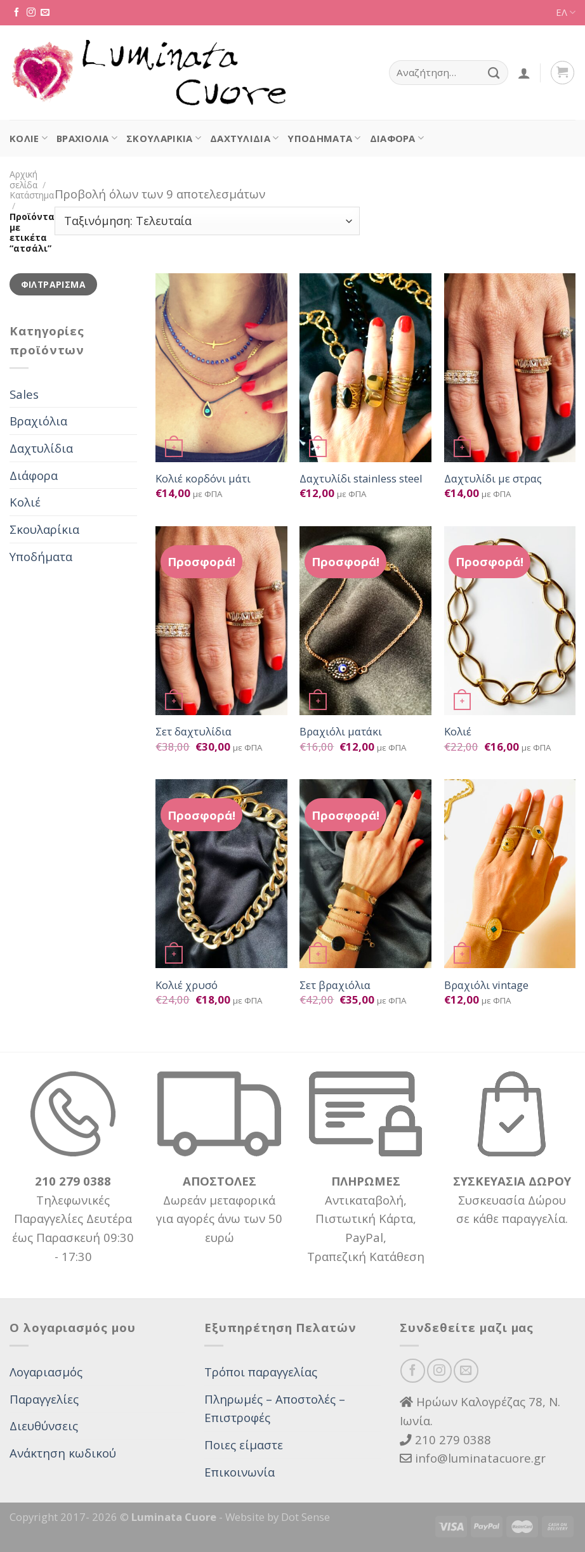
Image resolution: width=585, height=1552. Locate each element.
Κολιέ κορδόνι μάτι (203, 479)
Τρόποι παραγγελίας (260, 1372)
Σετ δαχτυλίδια (193, 732)
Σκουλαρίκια (163, 138)
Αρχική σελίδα (23, 179)
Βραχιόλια (86, 138)
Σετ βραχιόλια (335, 985)
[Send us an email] (45, 13)
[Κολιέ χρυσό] (221, 873)
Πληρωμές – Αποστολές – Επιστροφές (274, 1408)
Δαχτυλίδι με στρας (493, 479)
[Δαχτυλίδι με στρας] (510, 367)
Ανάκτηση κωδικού (63, 1453)
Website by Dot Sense (277, 1517)
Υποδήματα (323, 138)
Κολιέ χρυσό (186, 985)
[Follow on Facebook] (16, 13)
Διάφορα (397, 138)
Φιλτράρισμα (53, 284)
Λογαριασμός (46, 1372)
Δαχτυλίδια (244, 138)
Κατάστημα (32, 195)
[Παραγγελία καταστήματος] (207, 221)
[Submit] (494, 72)
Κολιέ (29, 138)
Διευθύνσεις (44, 1425)
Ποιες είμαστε (243, 1444)
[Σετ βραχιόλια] (365, 873)
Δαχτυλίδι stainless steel (361, 479)
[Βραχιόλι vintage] (510, 873)
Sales (24, 394)
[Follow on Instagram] (31, 13)
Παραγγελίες (44, 1399)
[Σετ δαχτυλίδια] (221, 620)
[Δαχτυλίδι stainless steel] (365, 367)
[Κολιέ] (510, 620)
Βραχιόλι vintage (486, 985)
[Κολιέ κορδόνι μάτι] (221, 367)
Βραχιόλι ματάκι (340, 732)
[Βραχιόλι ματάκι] (365, 620)
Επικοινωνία (239, 1472)
